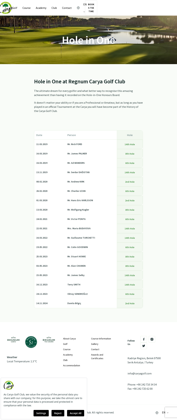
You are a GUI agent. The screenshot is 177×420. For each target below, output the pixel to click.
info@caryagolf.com (140, 373)
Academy (45, 8)
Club (58, 8)
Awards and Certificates (97, 356)
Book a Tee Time (153, 7)
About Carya (69, 338)
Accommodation (71, 365)
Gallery (94, 343)
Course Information (101, 338)
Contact (71, 8)
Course (31, 8)
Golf (18, 8)
